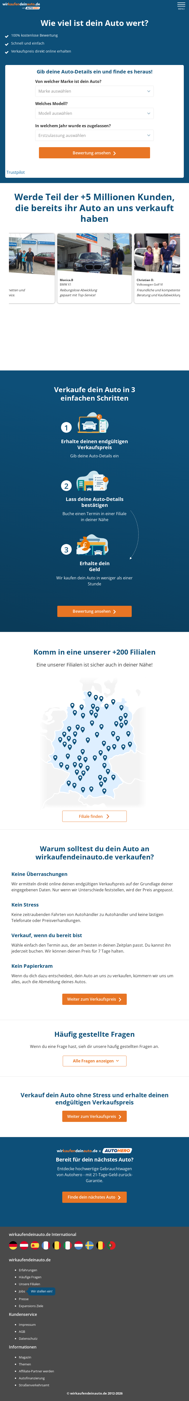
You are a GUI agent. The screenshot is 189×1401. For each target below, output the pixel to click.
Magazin (25, 1357)
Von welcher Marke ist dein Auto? (68, 81)
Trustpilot (15, 172)
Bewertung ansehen (95, 611)
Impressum (27, 1324)
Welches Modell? (51, 103)
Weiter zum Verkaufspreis (94, 999)
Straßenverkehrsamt (34, 1385)
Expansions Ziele (31, 1306)
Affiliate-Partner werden (36, 1371)
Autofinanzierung (32, 1378)
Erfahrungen (28, 1270)
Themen (25, 1364)
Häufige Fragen (30, 1277)
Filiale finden (91, 816)
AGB (22, 1331)
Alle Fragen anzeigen (93, 1061)
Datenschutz (28, 1338)
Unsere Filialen (29, 1284)
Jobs (22, 1291)
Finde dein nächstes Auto (94, 1197)
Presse (24, 1299)
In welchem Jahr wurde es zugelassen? (73, 125)
